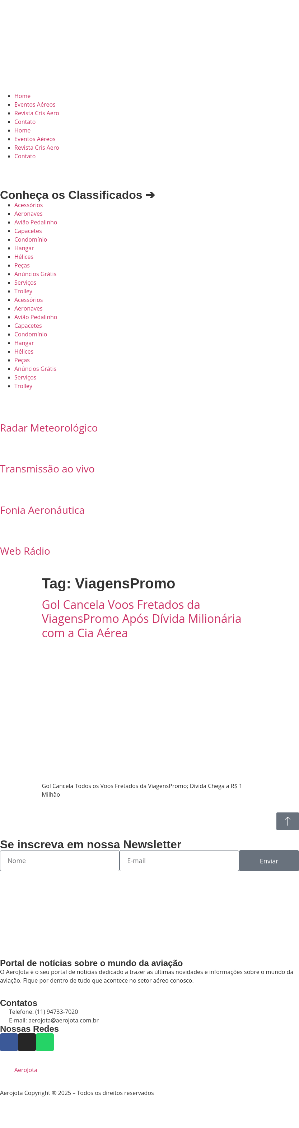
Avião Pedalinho (35, 222)
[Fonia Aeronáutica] (9, 490)
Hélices (23, 257)
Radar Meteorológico (49, 427)
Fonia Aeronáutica (42, 510)
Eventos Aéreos (35, 104)
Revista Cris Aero (36, 113)
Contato (25, 122)
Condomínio (30, 239)
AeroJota (25, 1070)
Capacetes (28, 231)
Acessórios (28, 205)
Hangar (24, 248)
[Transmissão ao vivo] (9, 449)
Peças (22, 265)
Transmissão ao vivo (47, 468)
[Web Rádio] (9, 531)
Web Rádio (25, 551)
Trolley (23, 291)
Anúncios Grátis (35, 274)
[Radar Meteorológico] (9, 408)
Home (22, 96)
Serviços (25, 282)
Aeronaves (28, 214)
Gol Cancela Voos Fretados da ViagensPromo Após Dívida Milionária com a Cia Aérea (142, 618)
